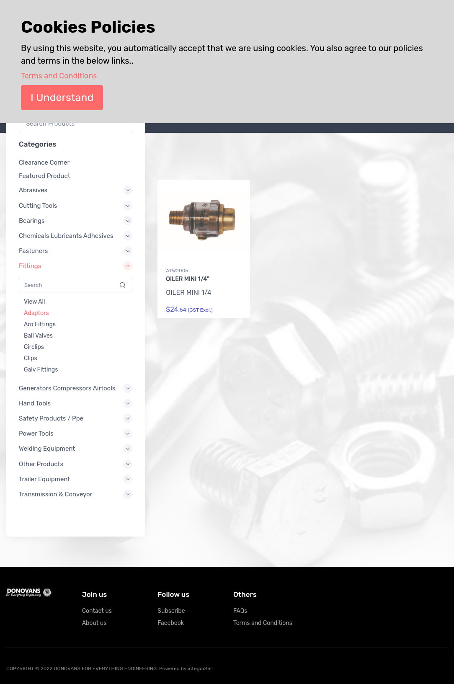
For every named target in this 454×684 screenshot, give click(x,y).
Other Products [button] (41, 464)
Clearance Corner (44, 162)
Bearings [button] (32, 221)
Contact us (97, 610)
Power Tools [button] (36, 434)
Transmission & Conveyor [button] (55, 494)
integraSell (200, 668)
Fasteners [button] (33, 251)
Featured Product (44, 176)
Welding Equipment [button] (47, 449)
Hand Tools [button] (35, 403)
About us (94, 623)
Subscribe (171, 610)
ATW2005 (177, 271)
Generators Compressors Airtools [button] (67, 388)
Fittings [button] (30, 266)
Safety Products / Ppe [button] (51, 418)
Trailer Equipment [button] (44, 479)
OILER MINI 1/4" (187, 279)
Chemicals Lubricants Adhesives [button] (66, 236)
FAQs (240, 610)
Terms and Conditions (262, 623)
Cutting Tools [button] (38, 205)
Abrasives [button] (33, 190)
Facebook (170, 623)
